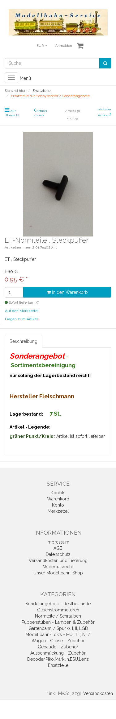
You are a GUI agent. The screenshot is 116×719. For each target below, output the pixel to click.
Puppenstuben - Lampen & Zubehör (58, 622)
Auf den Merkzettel (21, 311)
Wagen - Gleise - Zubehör (58, 640)
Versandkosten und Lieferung (58, 560)
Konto (58, 505)
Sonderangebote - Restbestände (58, 603)
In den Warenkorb (67, 292)
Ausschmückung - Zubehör (58, 653)
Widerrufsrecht (58, 566)
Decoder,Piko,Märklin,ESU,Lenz (58, 659)
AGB (58, 548)
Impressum (58, 542)
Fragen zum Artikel (21, 319)
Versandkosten (98, 693)
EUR (42, 46)
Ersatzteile (58, 665)
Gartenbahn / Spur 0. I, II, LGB (58, 628)
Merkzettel (58, 511)
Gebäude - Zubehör (58, 646)
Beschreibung (23, 341)
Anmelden (63, 46)
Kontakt (58, 492)
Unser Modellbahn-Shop (58, 572)
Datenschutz (58, 554)
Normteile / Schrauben (58, 616)
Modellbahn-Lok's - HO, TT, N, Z (58, 634)
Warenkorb (58, 498)
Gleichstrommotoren (58, 609)
